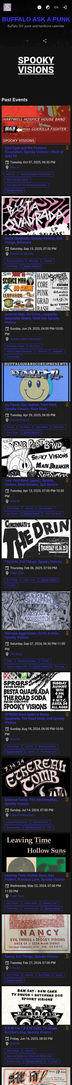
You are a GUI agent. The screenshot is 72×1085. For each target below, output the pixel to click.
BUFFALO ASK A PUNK (36, 19)
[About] (39, 7)
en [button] (56, 7)
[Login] (64, 7)
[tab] (27, 41)
